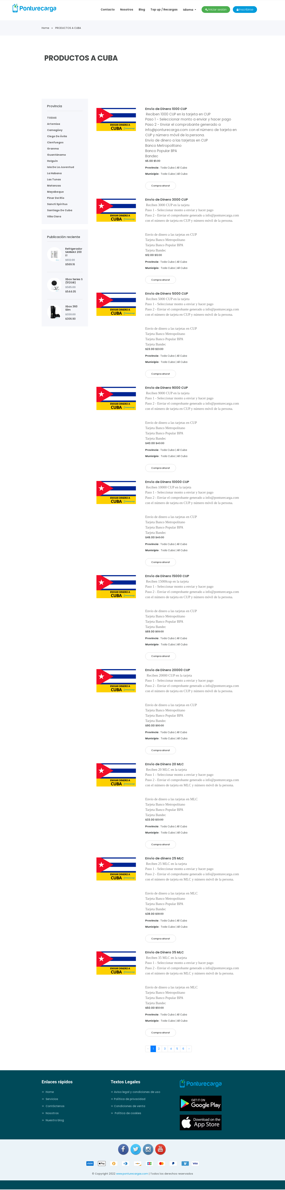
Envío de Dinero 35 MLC (164, 953)
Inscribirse (244, 9)
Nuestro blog (53, 1121)
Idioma (188, 9)
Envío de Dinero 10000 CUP (167, 482)
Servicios (50, 1099)
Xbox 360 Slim (71, 308)
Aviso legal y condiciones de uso (135, 1092)
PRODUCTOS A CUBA (68, 28)
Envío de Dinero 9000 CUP (166, 388)
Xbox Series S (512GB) (74, 281)
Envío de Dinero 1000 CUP (166, 108)
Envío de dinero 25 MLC (164, 858)
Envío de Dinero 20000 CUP (167, 670)
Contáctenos (53, 1107)
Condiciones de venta (128, 1107)
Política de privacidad (128, 1099)
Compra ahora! (160, 185)
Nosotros (126, 9)
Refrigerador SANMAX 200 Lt (73, 252)
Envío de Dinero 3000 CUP (166, 199)
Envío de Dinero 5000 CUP (166, 293)
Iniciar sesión (215, 9)
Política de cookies (126, 1114)
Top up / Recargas (164, 9)
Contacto (108, 9)
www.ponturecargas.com (132, 1174)
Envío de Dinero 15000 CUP (167, 576)
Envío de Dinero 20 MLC (164, 764)
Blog (142, 9)
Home (47, 28)
